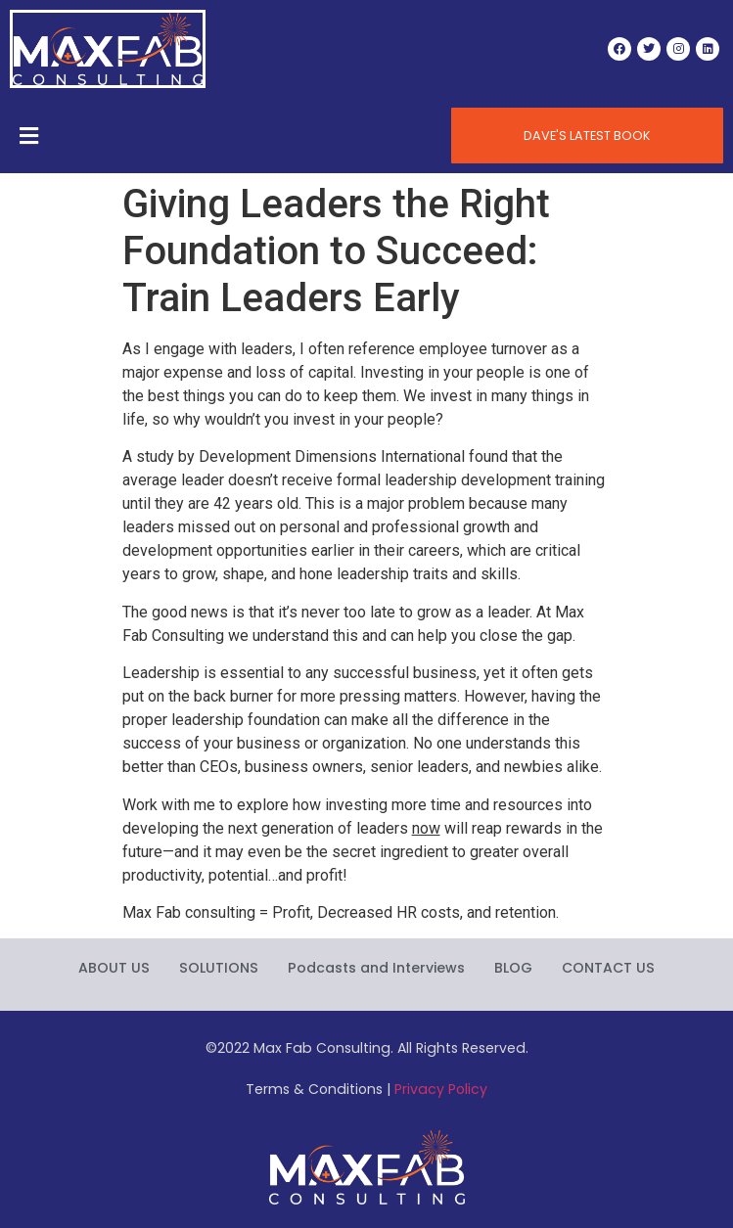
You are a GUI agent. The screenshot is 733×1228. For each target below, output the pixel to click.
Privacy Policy (440, 1089)
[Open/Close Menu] (29, 135)
